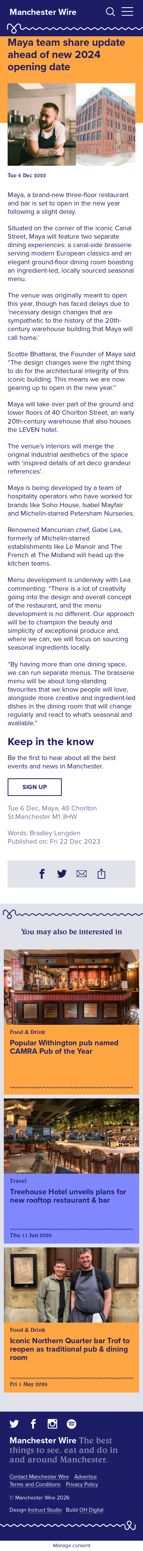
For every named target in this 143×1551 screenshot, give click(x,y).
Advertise (85, 1476)
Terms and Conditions (35, 1484)
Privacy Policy (82, 1484)
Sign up (34, 787)
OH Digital (91, 1510)
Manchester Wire (43, 12)
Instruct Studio (45, 1510)
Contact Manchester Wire (39, 1476)
